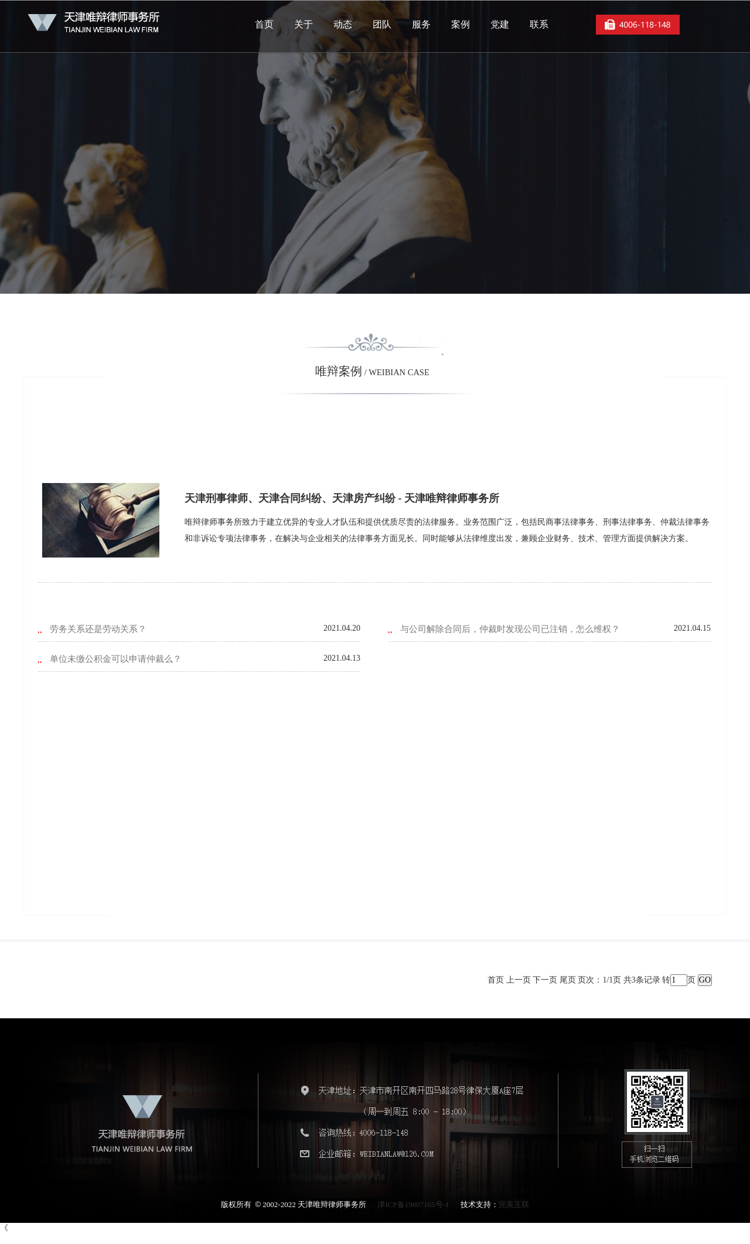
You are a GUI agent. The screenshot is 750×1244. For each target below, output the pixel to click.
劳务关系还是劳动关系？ (98, 629)
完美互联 (514, 1204)
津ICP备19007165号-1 (413, 1204)
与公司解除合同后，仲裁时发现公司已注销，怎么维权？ (510, 629)
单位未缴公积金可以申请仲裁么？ (116, 659)
